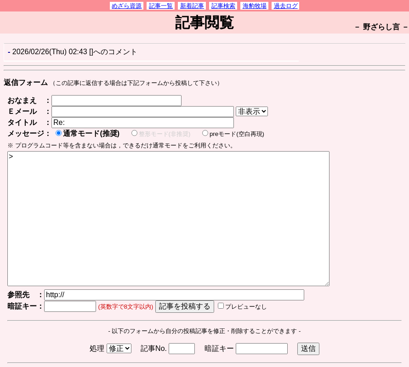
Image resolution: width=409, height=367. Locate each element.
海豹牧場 (255, 5)
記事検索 (223, 5)
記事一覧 (161, 5)
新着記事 (192, 5)
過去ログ (286, 5)
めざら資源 (127, 5)
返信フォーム (26, 82)
